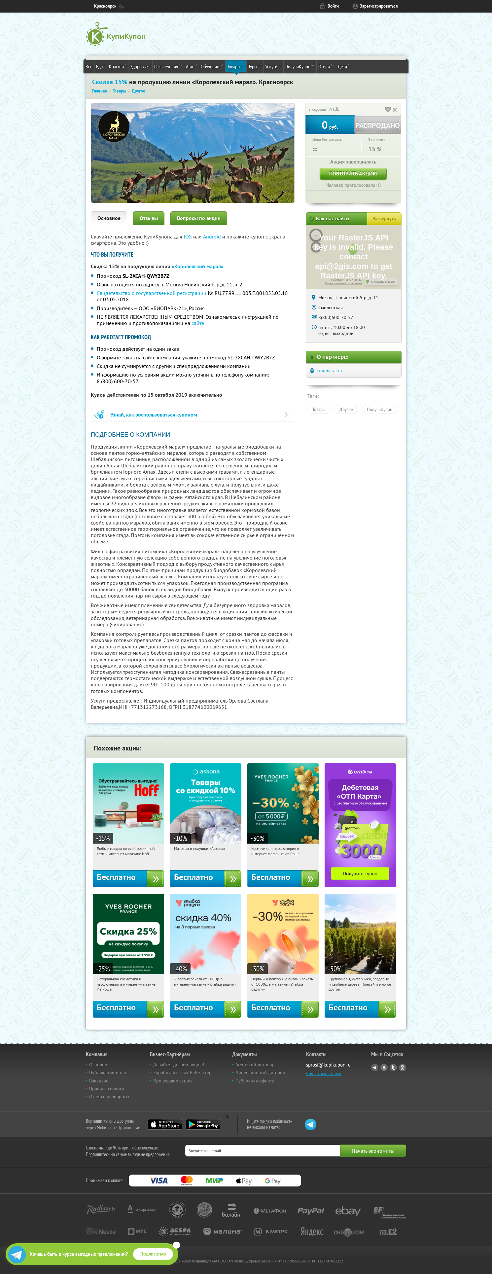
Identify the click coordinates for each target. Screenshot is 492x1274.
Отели (326, 66)
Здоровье (140, 66)
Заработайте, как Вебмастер (182, 1072)
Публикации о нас (108, 1072)
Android (212, 236)
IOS (188, 236)
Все (89, 66)
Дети (344, 66)
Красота (117, 66)
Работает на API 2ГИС (346, 279)
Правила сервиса (106, 1089)
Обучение (212, 66)
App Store (165, 1124)
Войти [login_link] (333, 6)
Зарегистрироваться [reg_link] (379, 6)
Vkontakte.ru (384, 1067)
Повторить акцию (353, 173)
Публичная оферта (254, 1081)
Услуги (273, 66)
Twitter (393, 1067)
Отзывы (149, 218)
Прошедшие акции (172, 1081)
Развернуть (384, 219)
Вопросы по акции (199, 218)
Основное (109, 218)
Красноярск (105, 6)
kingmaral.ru (329, 371)
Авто (191, 66)
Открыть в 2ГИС (383, 281)
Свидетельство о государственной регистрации (151, 293)
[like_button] (388, 110)
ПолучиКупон (300, 66)
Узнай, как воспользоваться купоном (153, 414)
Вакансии (99, 1081)
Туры (255, 66)
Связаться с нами (323, 1073)
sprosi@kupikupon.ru (328, 1065)
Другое (346, 409)
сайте (198, 323)
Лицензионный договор (260, 1072)
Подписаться (153, 1254)
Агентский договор (255, 1065)
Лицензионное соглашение (343, 283)
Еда (100, 66)
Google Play (203, 1124)
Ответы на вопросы (109, 1097)
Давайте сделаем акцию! (178, 1065)
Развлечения (168, 66)
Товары (236, 66)
